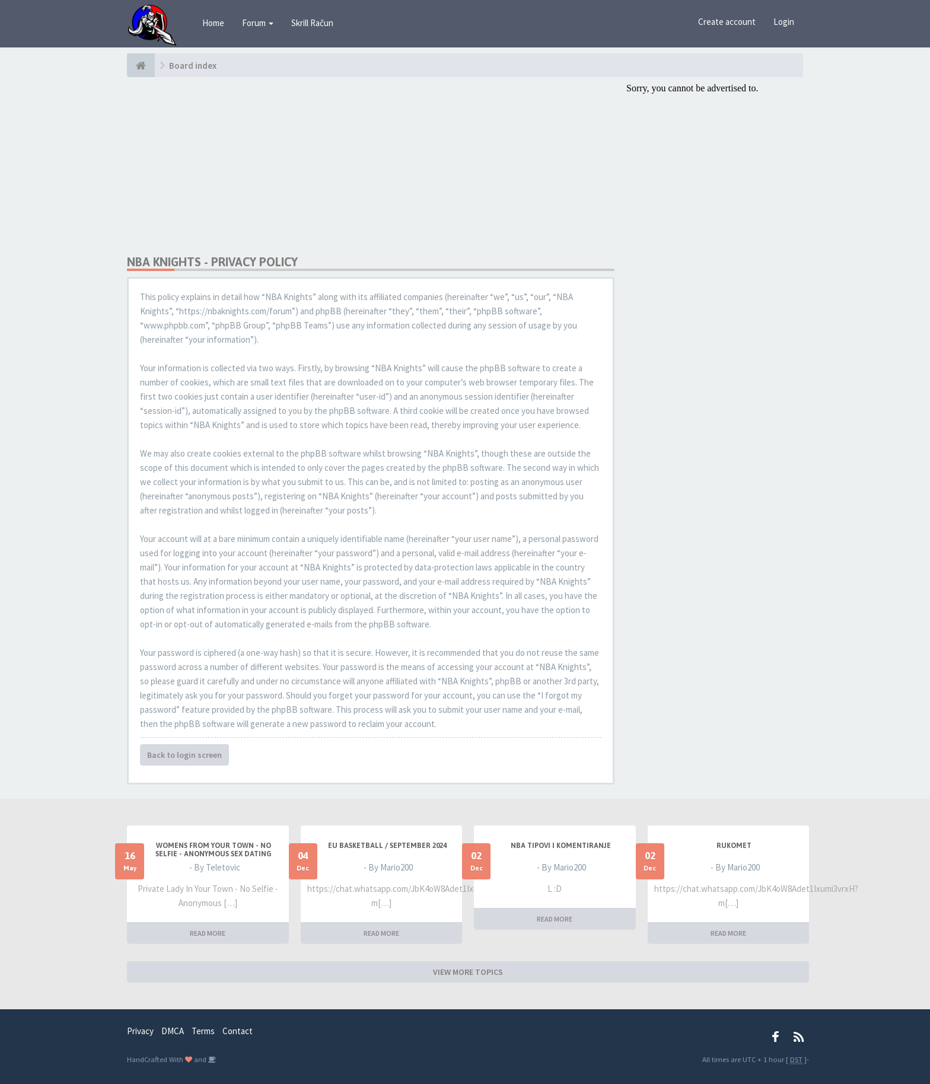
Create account (727, 21)
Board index (192, 65)
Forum (257, 22)
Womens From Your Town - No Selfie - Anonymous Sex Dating (213, 849)
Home (213, 22)
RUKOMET (733, 845)
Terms (203, 1031)
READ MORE (207, 933)
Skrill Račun (312, 22)
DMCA (172, 1031)
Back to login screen (184, 755)
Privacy (140, 1031)
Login (783, 21)
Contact (237, 1031)
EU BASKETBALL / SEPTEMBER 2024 (387, 845)
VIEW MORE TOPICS (468, 972)
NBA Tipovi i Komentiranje (561, 845)
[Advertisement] (370, 166)
